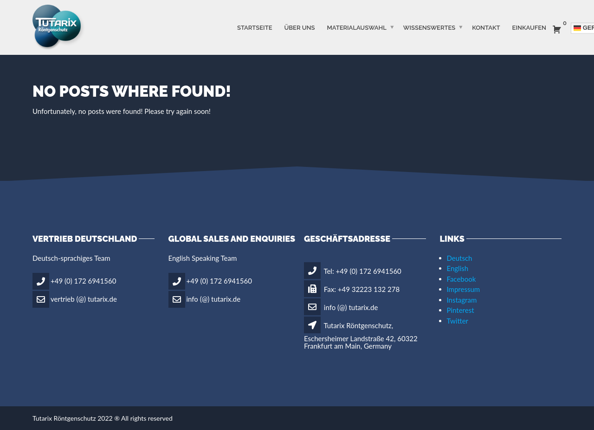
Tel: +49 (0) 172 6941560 (352, 271)
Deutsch (459, 258)
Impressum (463, 289)
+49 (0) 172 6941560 (83, 281)
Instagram (462, 300)
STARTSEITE (254, 27)
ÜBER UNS (299, 27)
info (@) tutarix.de (214, 299)
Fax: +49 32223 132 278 (352, 289)
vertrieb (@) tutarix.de (84, 299)
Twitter (458, 321)
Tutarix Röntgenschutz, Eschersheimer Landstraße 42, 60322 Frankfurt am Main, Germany (361, 336)
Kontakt (486, 27)
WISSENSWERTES (429, 27)
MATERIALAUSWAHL (356, 27)
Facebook (461, 279)
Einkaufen (529, 27)
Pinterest (460, 310)
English (458, 268)
